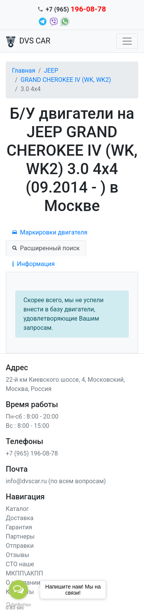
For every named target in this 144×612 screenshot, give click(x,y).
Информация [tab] (33, 264)
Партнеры (20, 536)
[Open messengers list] (18, 589)
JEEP (51, 70)
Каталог (17, 508)
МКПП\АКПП (24, 573)
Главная (23, 70)
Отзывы (17, 555)
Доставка (19, 518)
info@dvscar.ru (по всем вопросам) (56, 481)
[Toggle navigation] (127, 41)
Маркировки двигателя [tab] (50, 232)
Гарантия (19, 527)
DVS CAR (28, 41)
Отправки (20, 545)
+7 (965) (76, 9)
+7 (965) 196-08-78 (32, 453)
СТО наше (20, 564)
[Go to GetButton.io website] (18, 604)
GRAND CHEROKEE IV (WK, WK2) (66, 79)
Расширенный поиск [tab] (45, 248)
